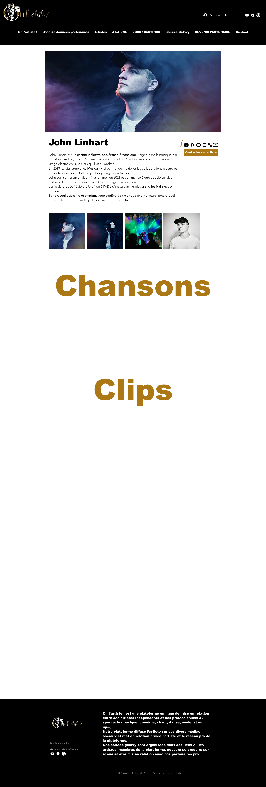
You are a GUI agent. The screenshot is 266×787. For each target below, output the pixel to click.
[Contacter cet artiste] (201, 152)
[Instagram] (204, 145)
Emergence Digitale (172, 773)
